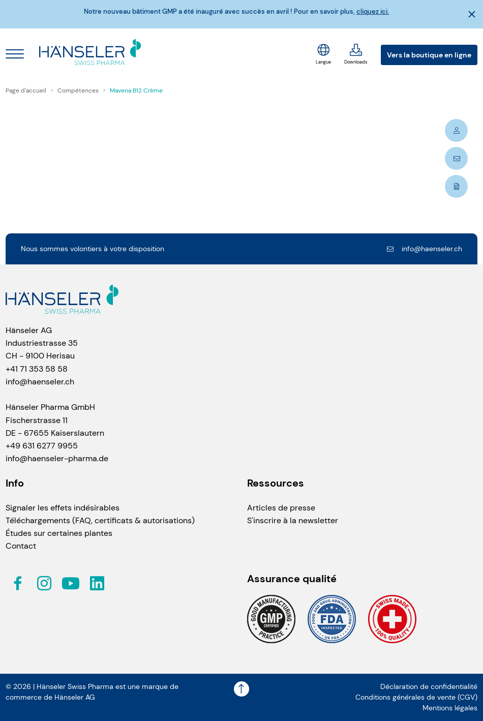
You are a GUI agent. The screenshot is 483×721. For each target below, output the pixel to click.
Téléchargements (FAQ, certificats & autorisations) (100, 520)
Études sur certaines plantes (59, 533)
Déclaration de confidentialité (428, 686)
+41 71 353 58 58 (37, 369)
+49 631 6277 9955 (42, 445)
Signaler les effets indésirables (62, 507)
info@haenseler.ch (424, 249)
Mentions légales (449, 708)
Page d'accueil (27, 90)
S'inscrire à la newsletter (292, 520)
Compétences (78, 90)
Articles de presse (281, 507)
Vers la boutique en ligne (429, 54)
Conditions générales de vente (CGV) (416, 697)
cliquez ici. (372, 12)
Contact (21, 545)
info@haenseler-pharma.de (57, 458)
